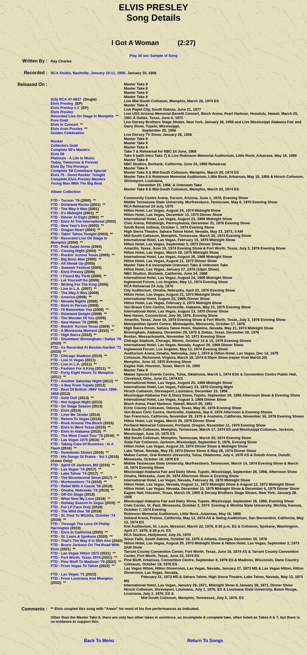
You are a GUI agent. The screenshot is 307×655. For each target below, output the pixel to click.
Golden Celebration (67, 133)
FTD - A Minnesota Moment (74, 330)
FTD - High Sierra (65, 335)
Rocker (57, 141)
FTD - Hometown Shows (71, 452)
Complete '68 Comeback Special (78, 171)
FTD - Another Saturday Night (76, 381)
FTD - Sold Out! (64, 398)
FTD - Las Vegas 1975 (69, 440)
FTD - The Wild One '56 (70, 511)
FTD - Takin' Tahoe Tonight (73, 234)
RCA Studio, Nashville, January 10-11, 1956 (88, 73)
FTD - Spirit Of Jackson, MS (74, 465)
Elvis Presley (62, 103)
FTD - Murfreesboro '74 (70, 482)
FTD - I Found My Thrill (70, 276)
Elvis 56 (57, 154)
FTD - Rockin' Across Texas (74, 255)
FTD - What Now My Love (72, 499)
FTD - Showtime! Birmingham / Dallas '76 (86, 339)
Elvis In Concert (64, 124)
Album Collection (66, 192)
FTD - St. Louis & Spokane (73, 536)
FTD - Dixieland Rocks (70, 204)
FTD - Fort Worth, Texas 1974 (76, 557)
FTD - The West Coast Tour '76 (77, 435)
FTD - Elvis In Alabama (70, 431)
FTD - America (63, 297)
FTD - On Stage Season (71, 406)
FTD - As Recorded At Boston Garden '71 (86, 347)
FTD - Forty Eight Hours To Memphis (82, 372)
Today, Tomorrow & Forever (74, 162)
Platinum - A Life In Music (73, 158)
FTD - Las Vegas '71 (68, 574)
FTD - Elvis (60, 410)
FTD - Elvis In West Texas (72, 427)
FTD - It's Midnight (66, 213)
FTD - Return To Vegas (70, 419)
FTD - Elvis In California (71, 532)
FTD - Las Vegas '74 (68, 469)
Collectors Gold (64, 145)
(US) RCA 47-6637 (66, 99)
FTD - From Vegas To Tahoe (74, 566)
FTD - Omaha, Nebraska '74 (74, 490)
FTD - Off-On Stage (67, 494)
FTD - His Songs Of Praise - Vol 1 (79, 456)
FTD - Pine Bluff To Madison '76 (78, 562)
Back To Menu (99, 640)
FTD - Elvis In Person (69, 305)
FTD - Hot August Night (71, 402)
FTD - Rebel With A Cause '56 (76, 486)
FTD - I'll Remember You (71, 309)
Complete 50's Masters (70, 150)
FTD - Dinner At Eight (69, 217)
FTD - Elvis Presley (67, 272)
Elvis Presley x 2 (65, 108)
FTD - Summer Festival (70, 267)
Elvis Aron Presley (66, 129)
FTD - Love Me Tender (69, 414)
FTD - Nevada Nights (68, 301)
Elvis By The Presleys (69, 166)
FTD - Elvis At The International (77, 221)
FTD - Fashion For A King (72, 368)
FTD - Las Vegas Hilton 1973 (75, 553)
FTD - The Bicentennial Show (76, 477)
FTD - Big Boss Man (68, 259)
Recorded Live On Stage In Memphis (82, 116)
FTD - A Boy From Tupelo (72, 385)
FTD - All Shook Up (67, 263)
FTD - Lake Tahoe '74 (69, 473)
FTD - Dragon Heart (67, 230)
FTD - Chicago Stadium (71, 356)
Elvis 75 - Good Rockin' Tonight (78, 175)
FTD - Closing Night (67, 251)
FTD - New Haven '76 (68, 322)
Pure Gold (59, 120)
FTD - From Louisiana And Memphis (82, 578)
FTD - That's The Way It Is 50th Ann (81, 541)
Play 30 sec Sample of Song (153, 55)
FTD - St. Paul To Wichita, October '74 (83, 515)
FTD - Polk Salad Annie (70, 246)
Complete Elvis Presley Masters (78, 179)
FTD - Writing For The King (74, 284)
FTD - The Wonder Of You (73, 318)
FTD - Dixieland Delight (70, 314)
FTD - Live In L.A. (65, 288)
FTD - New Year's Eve (69, 225)
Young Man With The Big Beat (76, 183)
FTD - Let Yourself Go (69, 280)
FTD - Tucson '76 (65, 200)
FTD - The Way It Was (69, 209)
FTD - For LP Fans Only (71, 507)
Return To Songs (205, 640)
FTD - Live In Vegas (67, 360)
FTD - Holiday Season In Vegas (77, 503)
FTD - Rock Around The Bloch (76, 423)
